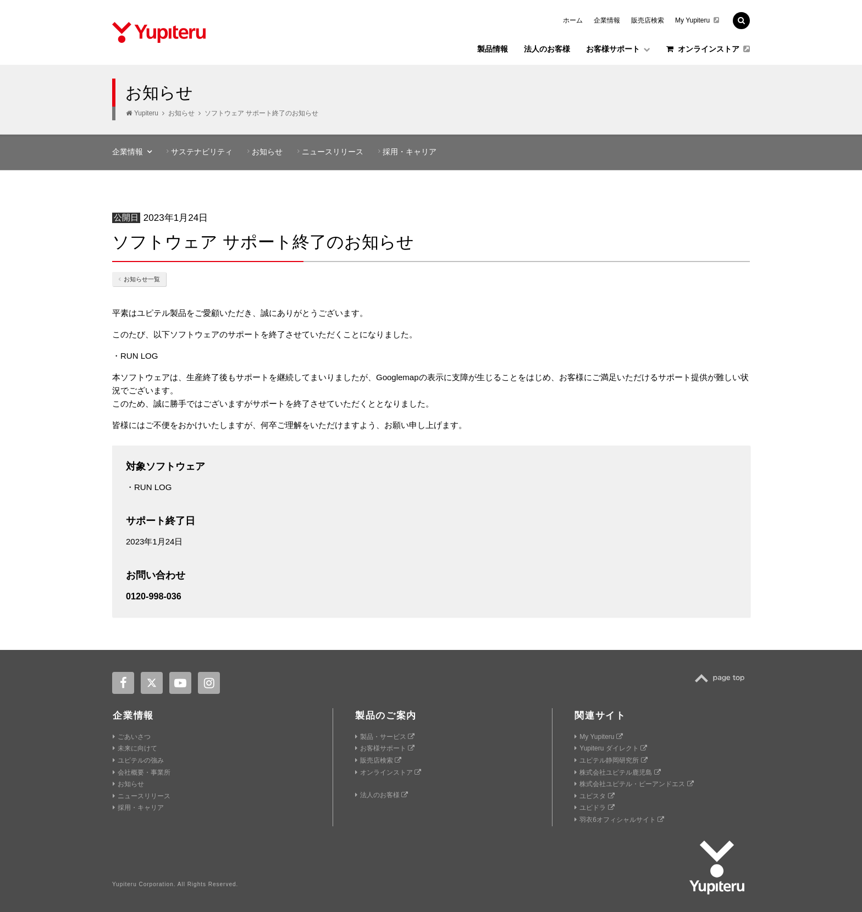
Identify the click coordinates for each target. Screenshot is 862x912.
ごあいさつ (132, 737)
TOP (722, 678)
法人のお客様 (547, 49)
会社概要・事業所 (141, 772)
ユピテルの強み (138, 760)
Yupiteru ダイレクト (610, 748)
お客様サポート (618, 49)
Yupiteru (146, 113)
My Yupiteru (697, 20)
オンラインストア (708, 49)
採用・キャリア (409, 151)
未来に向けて (135, 748)
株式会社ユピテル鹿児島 (617, 772)
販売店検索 (647, 20)
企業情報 (607, 20)
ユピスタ (594, 796)
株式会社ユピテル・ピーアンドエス (633, 784)
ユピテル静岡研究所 (610, 760)
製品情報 (492, 49)
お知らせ (181, 113)
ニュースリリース (332, 151)
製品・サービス (385, 737)
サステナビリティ (202, 151)
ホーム (573, 20)
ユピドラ (594, 807)
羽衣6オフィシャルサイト (619, 820)
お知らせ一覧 (139, 279)
